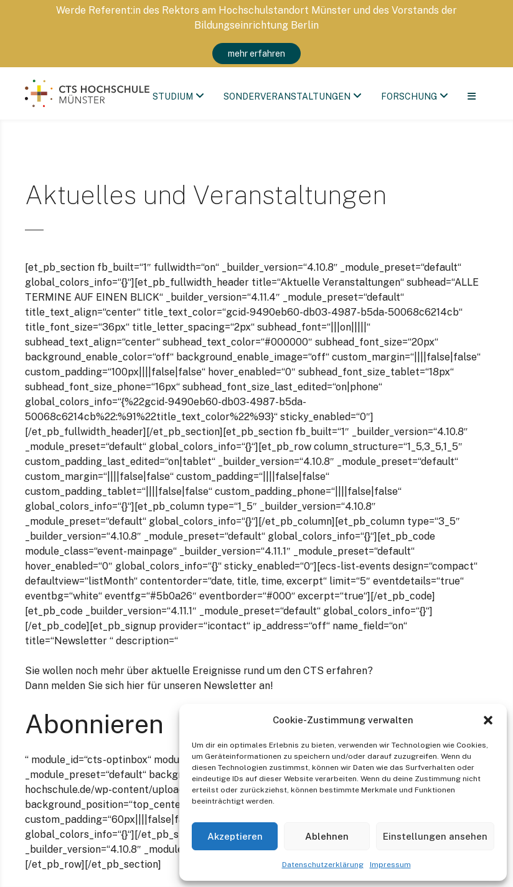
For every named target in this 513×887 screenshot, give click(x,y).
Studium (173, 96)
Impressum (390, 864)
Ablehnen (327, 836)
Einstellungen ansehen (435, 836)
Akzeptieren (235, 836)
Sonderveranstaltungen (287, 96)
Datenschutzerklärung (323, 864)
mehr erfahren (256, 54)
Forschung (410, 96)
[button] (488, 720)
